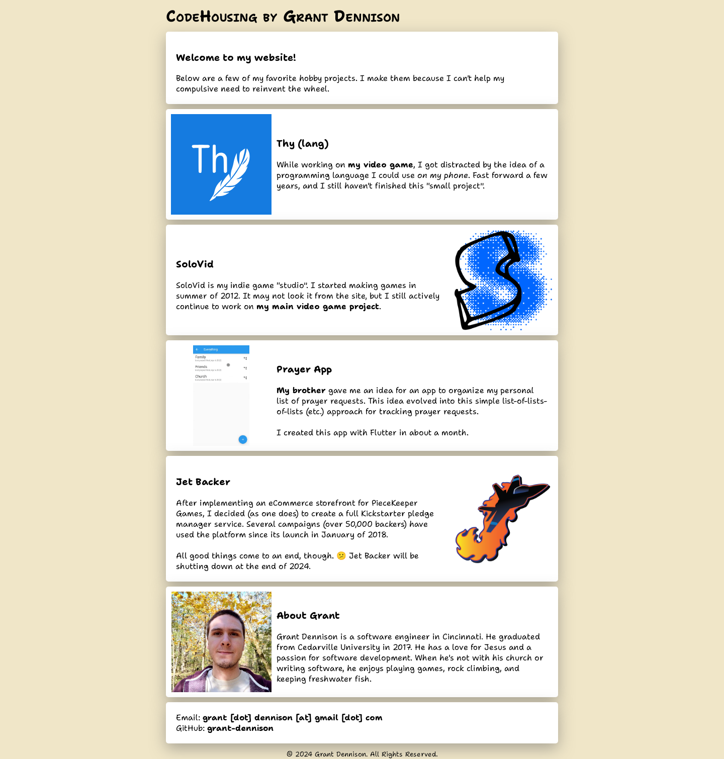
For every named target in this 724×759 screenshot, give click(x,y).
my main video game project (317, 306)
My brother (301, 390)
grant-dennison (240, 728)
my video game (380, 164)
